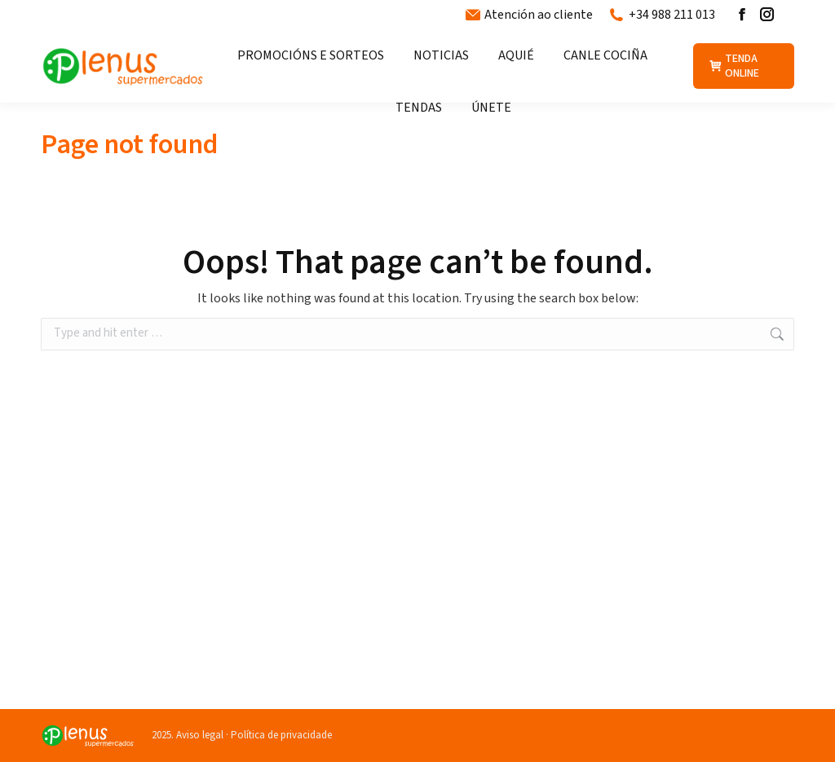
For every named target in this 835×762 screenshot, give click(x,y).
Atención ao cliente (530, 15)
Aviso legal (199, 735)
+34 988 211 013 (662, 15)
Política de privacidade (281, 735)
